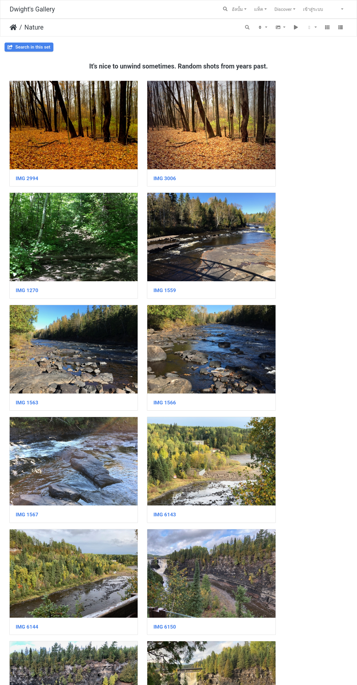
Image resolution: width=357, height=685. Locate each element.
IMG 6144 (258, 357)
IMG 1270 (258, 163)
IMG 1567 (27, 357)
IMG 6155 (258, 454)
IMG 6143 (143, 357)
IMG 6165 (258, 551)
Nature (34, 27)
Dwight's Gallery (32, 9)
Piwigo (191, 672)
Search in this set (29, 47)
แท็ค (258, 9)
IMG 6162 (27, 551)
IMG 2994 (27, 163)
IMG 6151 (143, 454)
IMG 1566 (258, 260)
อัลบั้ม (237, 9)
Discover (283, 9)
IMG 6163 (143, 551)
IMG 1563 (143, 260)
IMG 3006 (143, 163)
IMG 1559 (27, 260)
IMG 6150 (27, 454)
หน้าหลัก (13, 27)
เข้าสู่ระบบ (313, 9)
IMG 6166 (27, 648)
